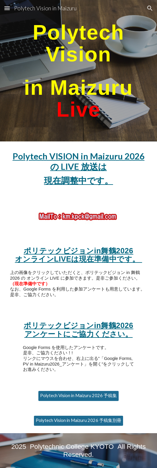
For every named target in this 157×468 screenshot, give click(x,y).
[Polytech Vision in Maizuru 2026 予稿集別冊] (78, 421)
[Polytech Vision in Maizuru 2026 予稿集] (78, 396)
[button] (7, 8)
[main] (78, 71)
